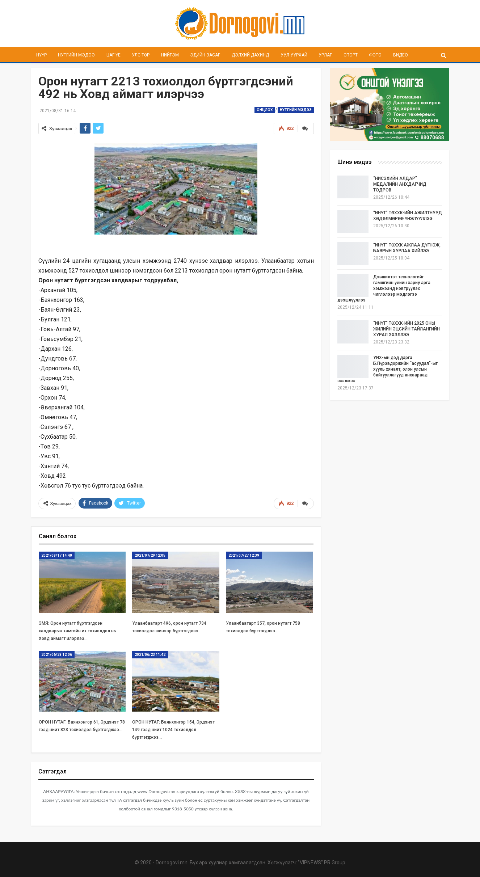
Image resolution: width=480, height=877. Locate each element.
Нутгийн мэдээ (76, 55)
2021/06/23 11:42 (150, 655)
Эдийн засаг (205, 55)
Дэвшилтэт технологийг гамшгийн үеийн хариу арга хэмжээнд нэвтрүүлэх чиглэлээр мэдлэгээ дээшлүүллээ (383, 288)
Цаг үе (113, 55)
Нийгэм (170, 55)
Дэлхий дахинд (250, 55)
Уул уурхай (294, 55)
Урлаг (325, 55)
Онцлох (265, 110)
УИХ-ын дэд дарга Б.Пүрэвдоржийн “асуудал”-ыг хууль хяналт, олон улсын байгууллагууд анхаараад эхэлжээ (387, 369)
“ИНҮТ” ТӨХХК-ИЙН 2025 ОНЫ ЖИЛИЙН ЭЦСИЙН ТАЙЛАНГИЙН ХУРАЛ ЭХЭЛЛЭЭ (406, 329)
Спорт (351, 55)
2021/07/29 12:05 (150, 555)
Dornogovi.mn (172, 862)
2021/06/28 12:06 (56, 655)
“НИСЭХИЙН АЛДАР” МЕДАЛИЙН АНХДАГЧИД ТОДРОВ (399, 184)
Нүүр (41, 55)
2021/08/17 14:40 (56, 555)
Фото (375, 55)
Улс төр (141, 55)
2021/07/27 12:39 (243, 555)
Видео (400, 55)
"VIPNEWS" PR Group (321, 862)
